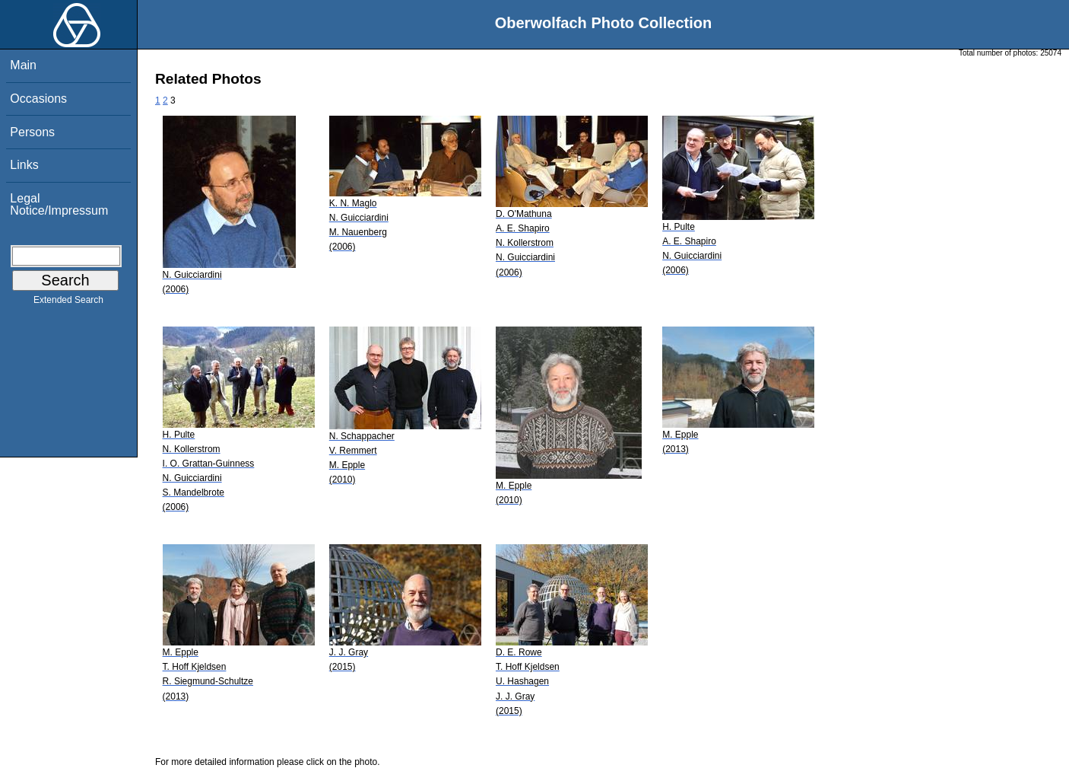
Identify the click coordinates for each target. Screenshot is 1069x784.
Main (23, 65)
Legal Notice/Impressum (59, 204)
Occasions (38, 98)
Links (24, 164)
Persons (32, 132)
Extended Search (68, 303)
